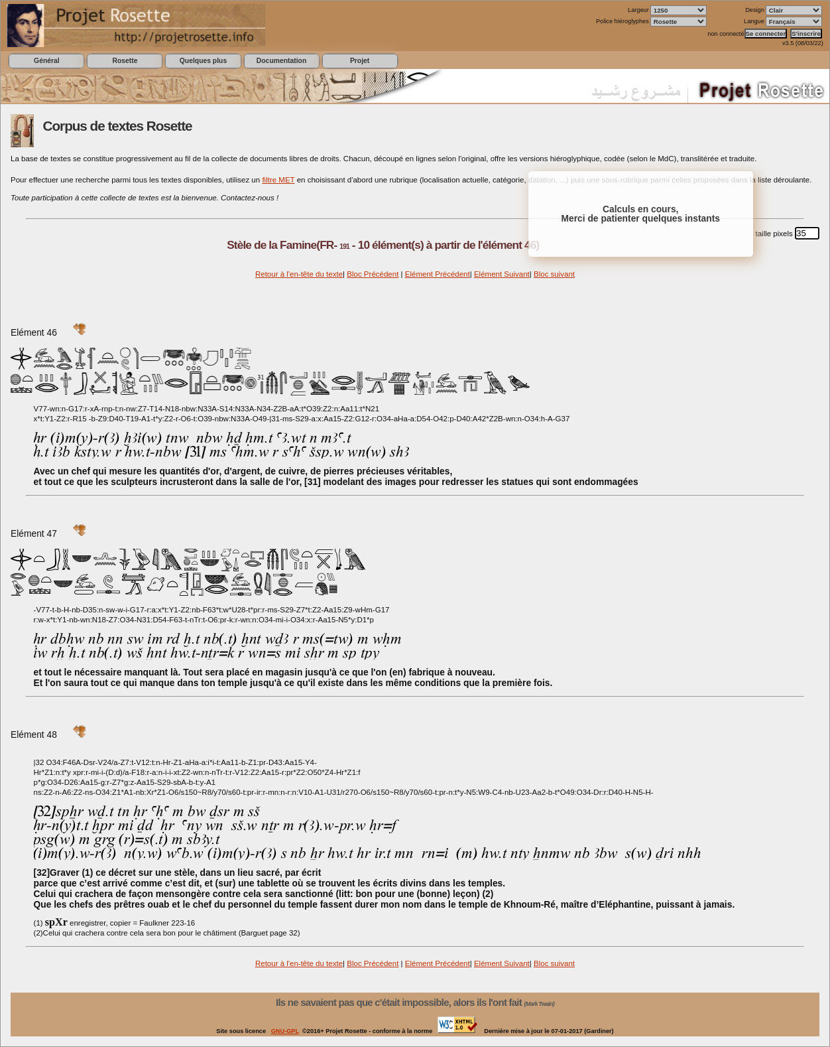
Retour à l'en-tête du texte (299, 274)
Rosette (124, 60)
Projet (359, 60)
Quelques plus (203, 60)
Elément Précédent (437, 274)
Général (47, 60)
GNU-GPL (285, 1031)
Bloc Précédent (372, 274)
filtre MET (278, 180)
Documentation (281, 60)
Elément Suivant (502, 274)
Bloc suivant (554, 274)
